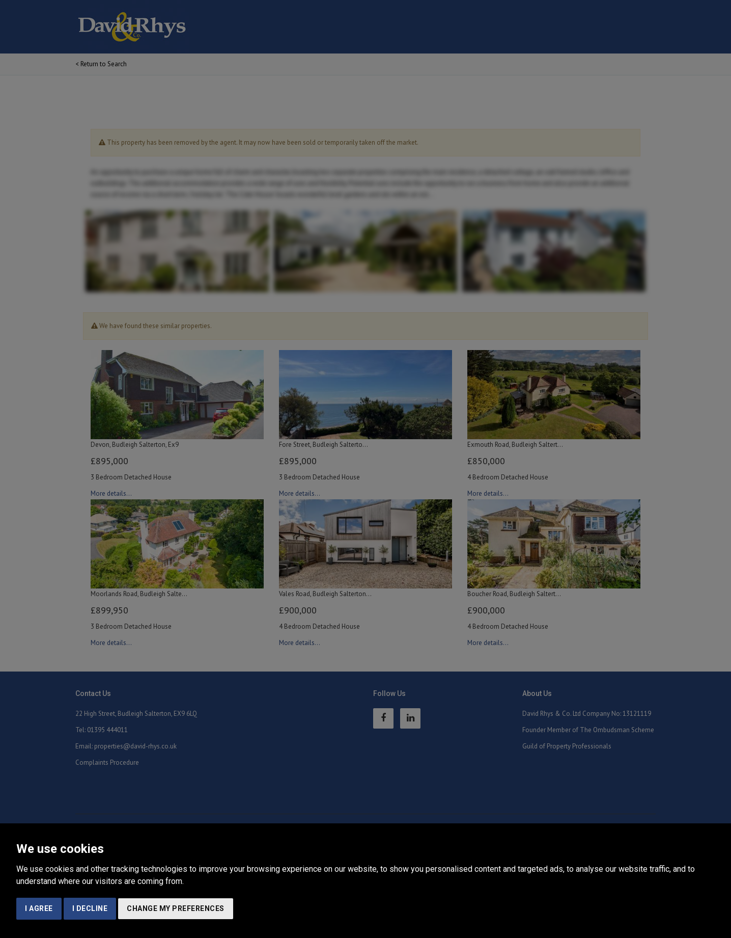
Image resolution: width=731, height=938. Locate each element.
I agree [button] (39, 908)
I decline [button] (90, 908)
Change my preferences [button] (175, 908)
